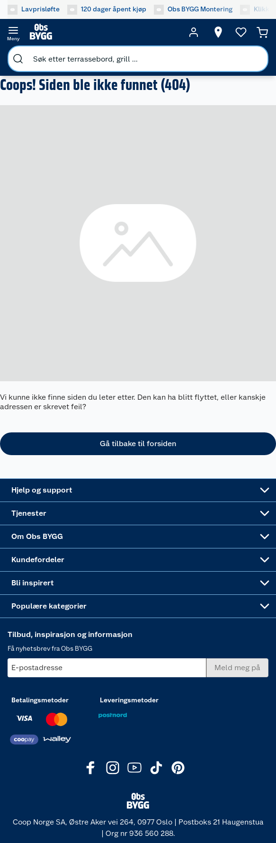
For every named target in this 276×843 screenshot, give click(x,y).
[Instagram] (113, 768)
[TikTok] (156, 768)
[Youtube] (134, 768)
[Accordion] (138, 490)
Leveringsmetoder (129, 700)
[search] (18, 58)
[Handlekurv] (262, 32)
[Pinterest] (178, 768)
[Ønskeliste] (241, 32)
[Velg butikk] (218, 32)
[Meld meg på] (237, 667)
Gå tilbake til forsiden (138, 443)
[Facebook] (91, 768)
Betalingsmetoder (40, 700)
